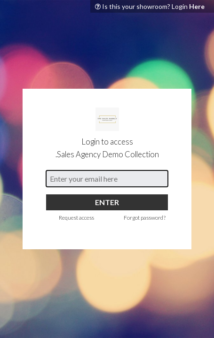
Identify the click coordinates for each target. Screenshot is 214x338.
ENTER (107, 202)
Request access (76, 217)
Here (197, 6)
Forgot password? (145, 217)
